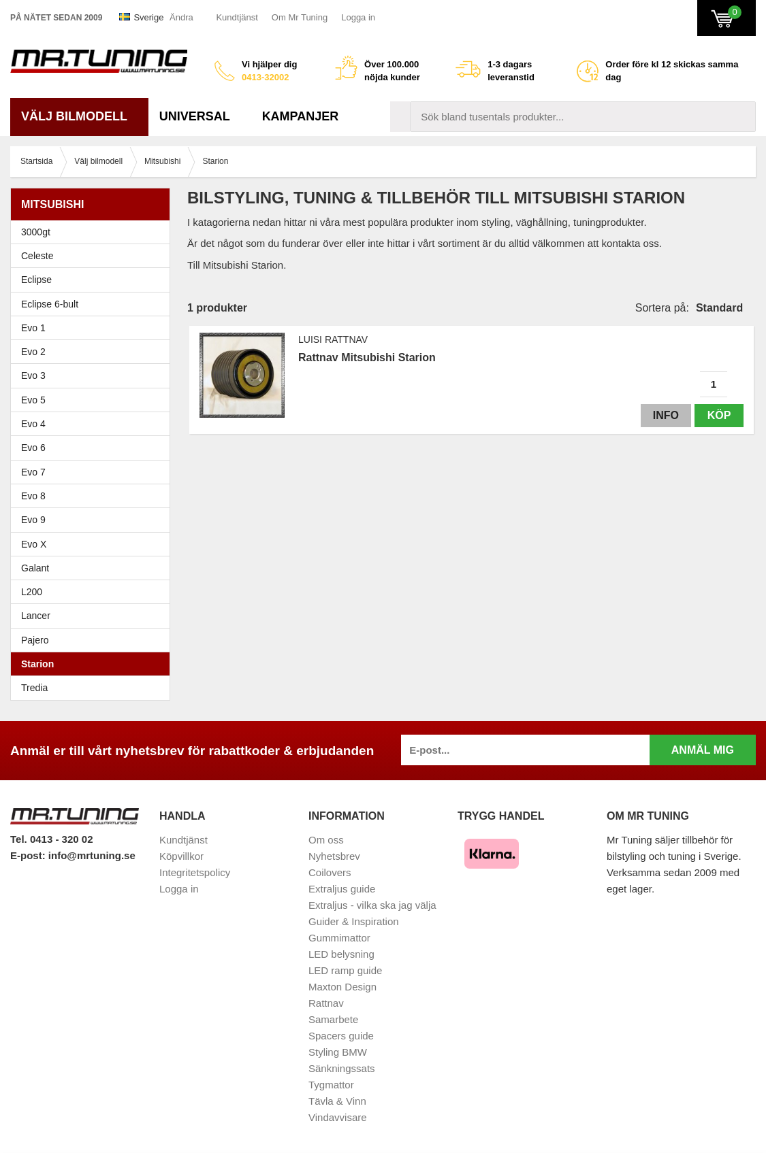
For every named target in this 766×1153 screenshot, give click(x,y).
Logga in (358, 17)
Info (666, 415)
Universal (199, 116)
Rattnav (326, 1003)
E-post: (29, 855)
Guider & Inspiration (353, 921)
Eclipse (93, 279)
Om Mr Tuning (300, 17)
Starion (37, 663)
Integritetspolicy (194, 872)
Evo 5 (93, 400)
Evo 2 (93, 351)
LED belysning (341, 954)
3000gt (93, 232)
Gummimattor (339, 937)
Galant (93, 568)
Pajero (34, 640)
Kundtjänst (236, 17)
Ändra (181, 17)
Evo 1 (93, 327)
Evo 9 (93, 519)
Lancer (93, 615)
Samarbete (333, 1019)
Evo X (93, 544)
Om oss (326, 840)
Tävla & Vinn (337, 1101)
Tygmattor (331, 1084)
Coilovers (329, 872)
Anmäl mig (702, 750)
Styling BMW (337, 1052)
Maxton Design (342, 986)
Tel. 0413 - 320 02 (51, 839)
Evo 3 (93, 375)
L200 (31, 591)
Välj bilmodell (79, 116)
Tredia (34, 687)
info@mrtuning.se (91, 855)
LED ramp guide (345, 970)
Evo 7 (93, 472)
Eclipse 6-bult (93, 304)
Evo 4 (93, 423)
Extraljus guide (341, 889)
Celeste (37, 255)
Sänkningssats (341, 1068)
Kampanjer (300, 116)
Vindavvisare (337, 1117)
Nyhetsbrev (334, 856)
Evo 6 (93, 447)
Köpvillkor (181, 856)
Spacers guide (341, 1035)
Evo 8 (93, 495)
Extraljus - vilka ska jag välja (372, 905)
